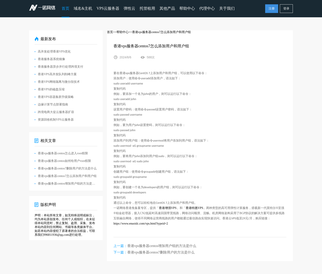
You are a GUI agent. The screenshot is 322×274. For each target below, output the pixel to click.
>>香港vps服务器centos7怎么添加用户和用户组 (160, 32)
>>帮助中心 (121, 32)
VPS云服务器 (108, 8)
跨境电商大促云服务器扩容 (56, 112)
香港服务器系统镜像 (51, 59)
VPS (174, 208)
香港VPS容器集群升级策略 (56, 97)
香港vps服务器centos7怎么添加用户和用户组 (67, 176)
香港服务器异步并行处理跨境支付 (60, 66)
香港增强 (165, 208)
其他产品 (167, 8)
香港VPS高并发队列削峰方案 (57, 74)
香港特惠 (192, 208)
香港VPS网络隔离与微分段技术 (59, 81)
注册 (272, 8)
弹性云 (129, 8)
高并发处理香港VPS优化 (54, 51)
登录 (286, 8)
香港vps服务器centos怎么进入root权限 (63, 153)
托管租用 (147, 8)
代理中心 (207, 8)
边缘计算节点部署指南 (53, 104)
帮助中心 (187, 8)
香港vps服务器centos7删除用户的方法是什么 (160, 252)
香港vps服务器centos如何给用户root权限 (64, 160)
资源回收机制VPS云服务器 (56, 119)
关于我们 (227, 8)
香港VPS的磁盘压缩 (51, 89)
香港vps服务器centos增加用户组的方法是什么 (161, 246)
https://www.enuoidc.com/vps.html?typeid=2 (140, 223)
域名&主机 (83, 8)
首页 (65, 8)
